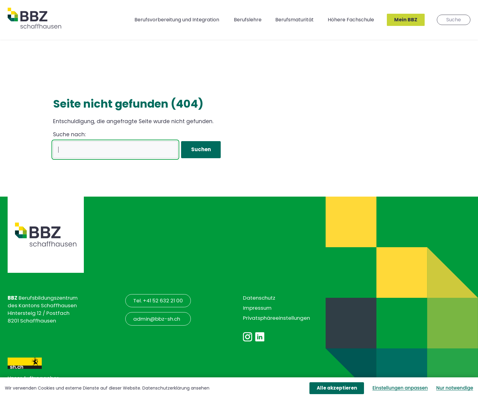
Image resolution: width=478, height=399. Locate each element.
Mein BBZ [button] (405, 19)
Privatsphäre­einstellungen (276, 318)
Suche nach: (69, 134)
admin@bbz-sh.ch (156, 318)
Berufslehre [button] (248, 19)
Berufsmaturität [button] (294, 19)
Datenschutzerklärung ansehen (175, 388)
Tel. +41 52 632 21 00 (158, 300)
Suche (453, 19)
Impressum (257, 308)
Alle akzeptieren (337, 388)
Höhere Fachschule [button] (351, 19)
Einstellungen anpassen (400, 388)
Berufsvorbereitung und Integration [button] (176, 19)
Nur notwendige (454, 388)
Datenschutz (259, 297)
